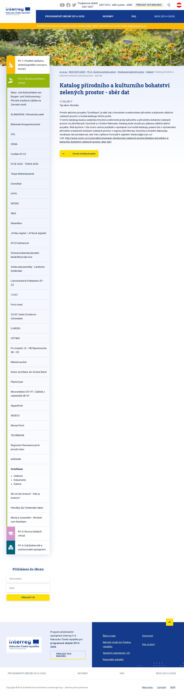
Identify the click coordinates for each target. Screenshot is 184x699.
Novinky (108, 16)
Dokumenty (20, 479)
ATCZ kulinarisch (20, 243)
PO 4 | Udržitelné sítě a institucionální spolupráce (32, 547)
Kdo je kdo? (148, 644)
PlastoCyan (17, 381)
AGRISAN (16, 459)
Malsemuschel (18, 362)
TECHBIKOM (17, 435)
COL (13, 134)
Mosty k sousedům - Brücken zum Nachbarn (26, 519)
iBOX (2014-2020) (164, 16)
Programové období (88, 5)
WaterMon (16, 223)
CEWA (14, 144)
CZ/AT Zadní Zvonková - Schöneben (24, 316)
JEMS (129, 5)
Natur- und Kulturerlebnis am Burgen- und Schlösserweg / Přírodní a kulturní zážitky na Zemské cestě (26, 98)
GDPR (172, 687)
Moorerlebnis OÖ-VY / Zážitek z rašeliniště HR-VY (28, 393)
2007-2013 (104, 5)
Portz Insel (16, 304)
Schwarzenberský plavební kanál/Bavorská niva (25, 254)
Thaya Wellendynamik (22, 173)
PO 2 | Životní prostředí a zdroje (31, 80)
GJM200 (15, 328)
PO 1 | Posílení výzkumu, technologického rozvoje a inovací (32, 64)
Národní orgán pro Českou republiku (117, 644)
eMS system (118, 5)
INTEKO (15, 203)
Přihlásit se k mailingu (149, 5)
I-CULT (14, 294)
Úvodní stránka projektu (84, 154)
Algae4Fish (17, 405)
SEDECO (15, 415)
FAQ (134, 16)
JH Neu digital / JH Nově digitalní (28, 233)
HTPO (14, 193)
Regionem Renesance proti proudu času (25, 447)
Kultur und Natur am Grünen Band (29, 372)
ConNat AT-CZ (18, 154)
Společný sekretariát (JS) (116, 653)
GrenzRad (16, 183)
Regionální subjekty (113, 659)
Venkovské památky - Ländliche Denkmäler (28, 268)
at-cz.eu (63, 72)
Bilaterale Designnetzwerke (25, 124)
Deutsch (179, 5)
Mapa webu (147, 687)
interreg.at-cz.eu (137, 26)
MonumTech (17, 425)
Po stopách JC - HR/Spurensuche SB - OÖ (29, 350)
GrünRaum (17, 469)
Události (18, 475)
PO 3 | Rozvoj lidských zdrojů (30, 533)
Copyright (161, 687)
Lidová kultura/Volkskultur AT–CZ (27, 282)
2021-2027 (92, 26)
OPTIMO (15, 338)
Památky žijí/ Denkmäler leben (27, 507)
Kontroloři (147, 635)
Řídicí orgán (109, 635)
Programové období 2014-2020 (64, 16)
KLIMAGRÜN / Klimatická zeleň (27, 114)
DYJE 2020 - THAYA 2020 (24, 163)
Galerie (17, 483)
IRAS (13, 213)
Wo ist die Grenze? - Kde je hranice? (25, 495)
